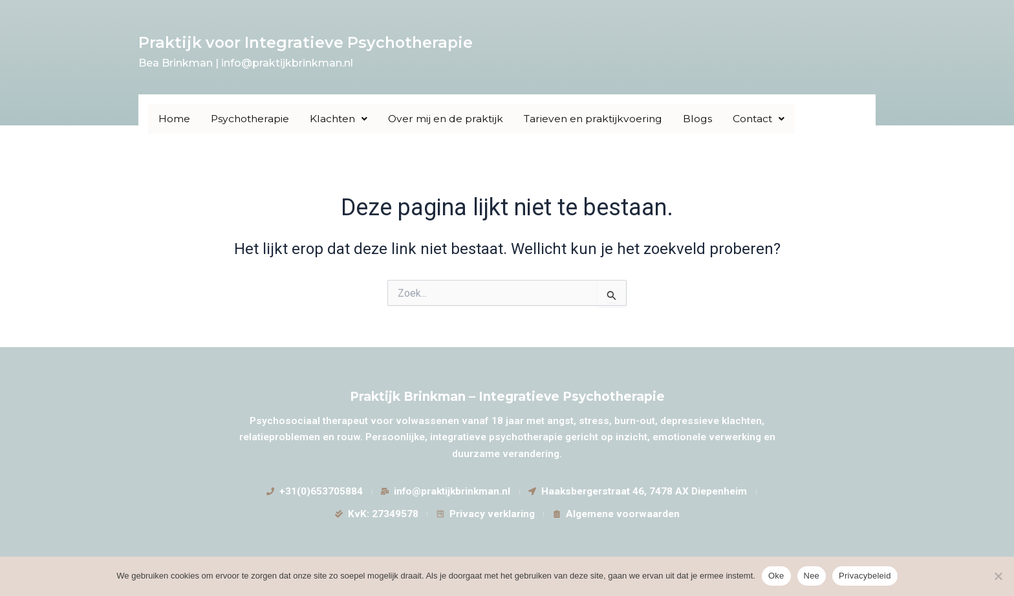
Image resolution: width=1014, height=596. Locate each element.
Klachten (342, 118)
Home (174, 118)
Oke (776, 575)
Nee (812, 575)
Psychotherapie (251, 118)
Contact (769, 118)
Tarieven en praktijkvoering (601, 118)
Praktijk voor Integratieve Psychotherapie (308, 42)
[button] (342, 119)
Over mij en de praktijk (451, 118)
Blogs (707, 118)
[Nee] (997, 575)
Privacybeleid (865, 575)
